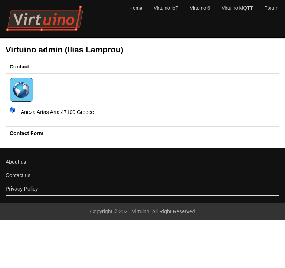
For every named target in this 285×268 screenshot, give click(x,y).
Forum (271, 8)
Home (136, 8)
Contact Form (26, 133)
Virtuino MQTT (237, 8)
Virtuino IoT (166, 8)
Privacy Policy (22, 189)
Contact (19, 67)
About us (16, 162)
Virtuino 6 (200, 8)
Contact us (18, 175)
